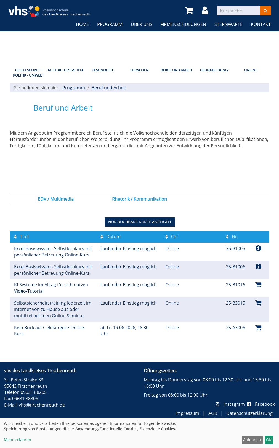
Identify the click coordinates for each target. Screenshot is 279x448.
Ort (171, 237)
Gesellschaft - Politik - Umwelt (28, 72)
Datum (110, 237)
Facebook (261, 404)
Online (250, 69)
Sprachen (139, 69)
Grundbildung (214, 69)
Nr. (232, 237)
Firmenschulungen (183, 24)
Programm (110, 24)
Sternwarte (228, 24)
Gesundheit (102, 69)
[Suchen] (265, 10)
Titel (21, 237)
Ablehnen (252, 439)
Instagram (231, 404)
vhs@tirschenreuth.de (42, 405)
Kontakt (261, 24)
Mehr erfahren (17, 439)
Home (82, 24)
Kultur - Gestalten (65, 69)
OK (269, 439)
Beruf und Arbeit (176, 69)
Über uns (141, 24)
